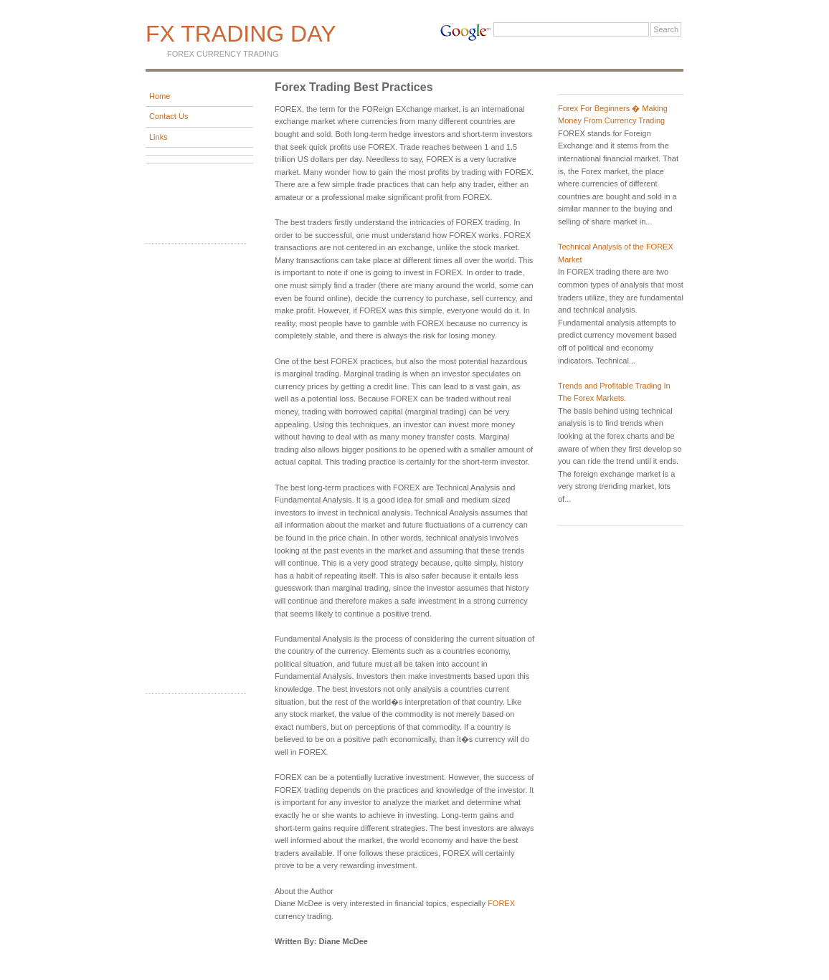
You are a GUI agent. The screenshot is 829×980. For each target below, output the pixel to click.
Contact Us (168, 116)
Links (158, 137)
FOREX (501, 903)
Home (159, 96)
